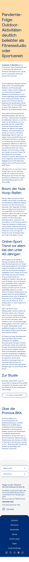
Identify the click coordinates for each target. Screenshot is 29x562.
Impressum (14, 520)
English (14, 543)
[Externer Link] (6, 552)
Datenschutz (14, 525)
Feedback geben (14, 539)
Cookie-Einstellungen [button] (14, 548)
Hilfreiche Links (7, 468)
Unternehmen (7, 474)
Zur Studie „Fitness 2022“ (14, 395)
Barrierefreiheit (14, 529)
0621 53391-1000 (7, 502)
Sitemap (14, 534)
